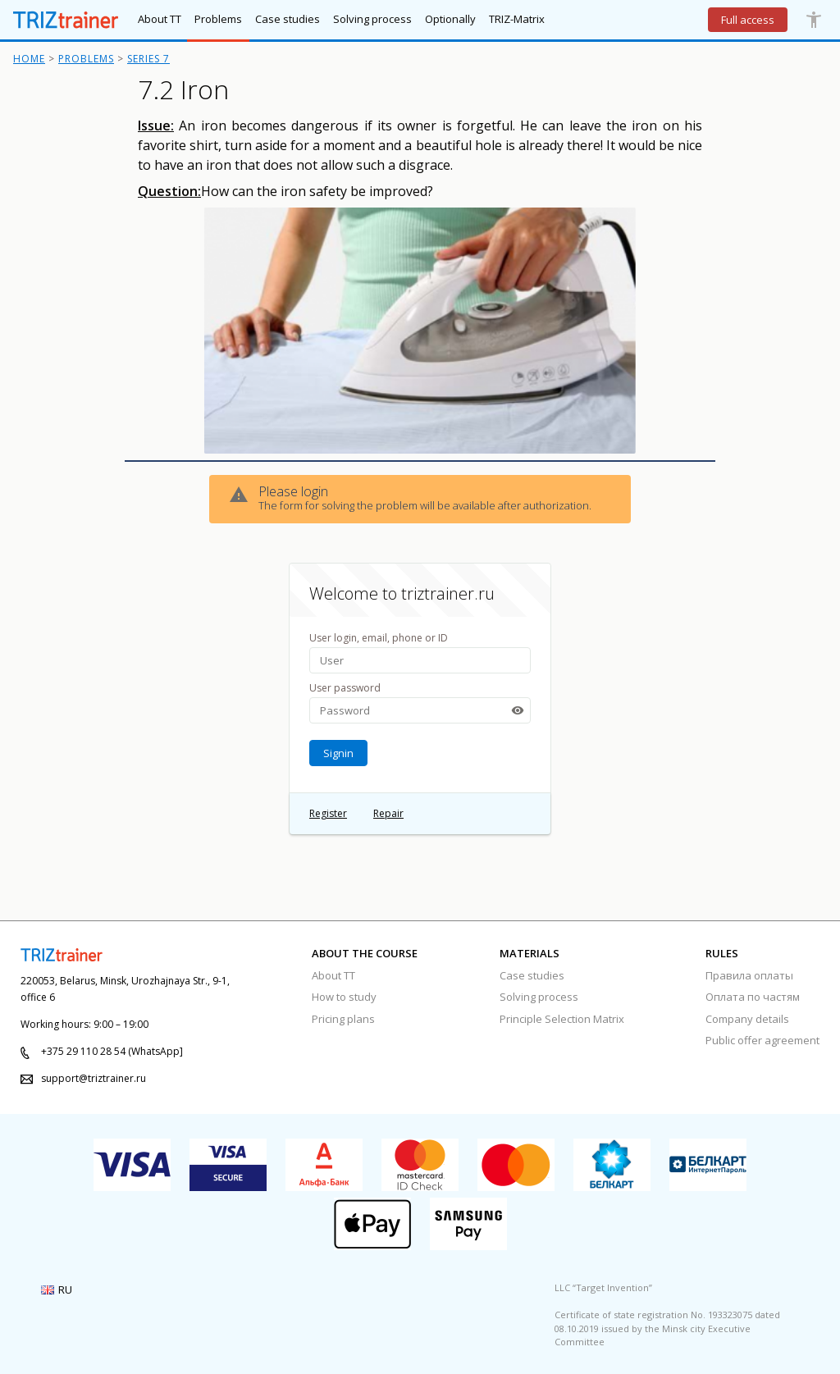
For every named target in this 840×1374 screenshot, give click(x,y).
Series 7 (148, 59)
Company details (747, 1018)
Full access (747, 19)
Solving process (539, 996)
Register (328, 813)
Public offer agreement (762, 1040)
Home (29, 59)
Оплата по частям (752, 996)
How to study (344, 996)
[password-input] (420, 710)
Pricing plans (343, 1018)
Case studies (532, 975)
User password (345, 688)
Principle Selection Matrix (562, 1018)
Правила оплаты (749, 975)
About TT (333, 975)
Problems (86, 59)
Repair (388, 813)
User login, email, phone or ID (378, 638)
